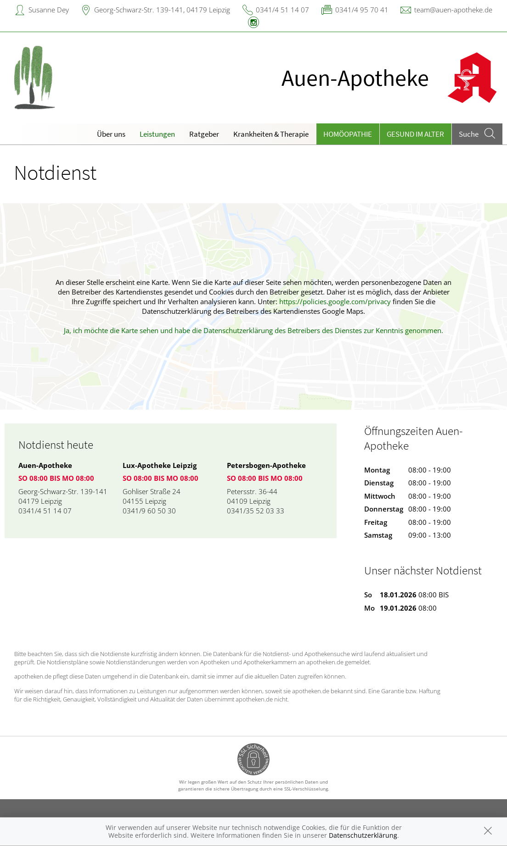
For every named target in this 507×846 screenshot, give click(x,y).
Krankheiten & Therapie (271, 134)
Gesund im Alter (415, 134)
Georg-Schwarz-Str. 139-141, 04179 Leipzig (162, 9)
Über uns (111, 134)
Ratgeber (204, 134)
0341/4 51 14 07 (282, 9)
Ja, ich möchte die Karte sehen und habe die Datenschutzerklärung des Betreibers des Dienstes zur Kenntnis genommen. (253, 330)
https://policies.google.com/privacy (335, 301)
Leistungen (157, 134)
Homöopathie (347, 134)
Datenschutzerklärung (363, 835)
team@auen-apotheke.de (453, 9)
